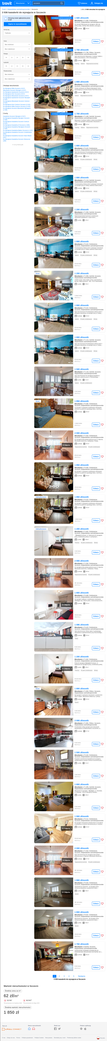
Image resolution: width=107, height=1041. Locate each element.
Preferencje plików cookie (74, 1037)
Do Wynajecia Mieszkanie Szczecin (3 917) (16, 96)
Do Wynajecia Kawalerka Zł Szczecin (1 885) (16, 125)
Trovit (4, 9)
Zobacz (96, 41)
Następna (81, 976)
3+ (23, 57)
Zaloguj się (98, 3)
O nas (3, 1037)
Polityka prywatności (27, 1037)
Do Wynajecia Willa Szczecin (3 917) (14, 88)
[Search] (61, 3)
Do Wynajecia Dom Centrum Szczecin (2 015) (16, 104)
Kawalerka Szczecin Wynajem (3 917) (14, 116)
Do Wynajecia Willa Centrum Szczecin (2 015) (16, 106)
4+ (28, 57)
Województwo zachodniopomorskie (18, 9)
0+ (6, 57)
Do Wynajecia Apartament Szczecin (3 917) (16, 92)
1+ (12, 57)
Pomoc (18, 1037)
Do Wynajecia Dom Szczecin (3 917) (14, 94)
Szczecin (35, 9)
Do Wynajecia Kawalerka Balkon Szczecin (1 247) (18, 130)
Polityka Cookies (39, 1037)
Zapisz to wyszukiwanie (17, 24)
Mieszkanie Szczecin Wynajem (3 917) (14, 90)
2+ (17, 57)
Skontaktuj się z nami (59, 1037)
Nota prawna (48, 1037)
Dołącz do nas (11, 1037)
